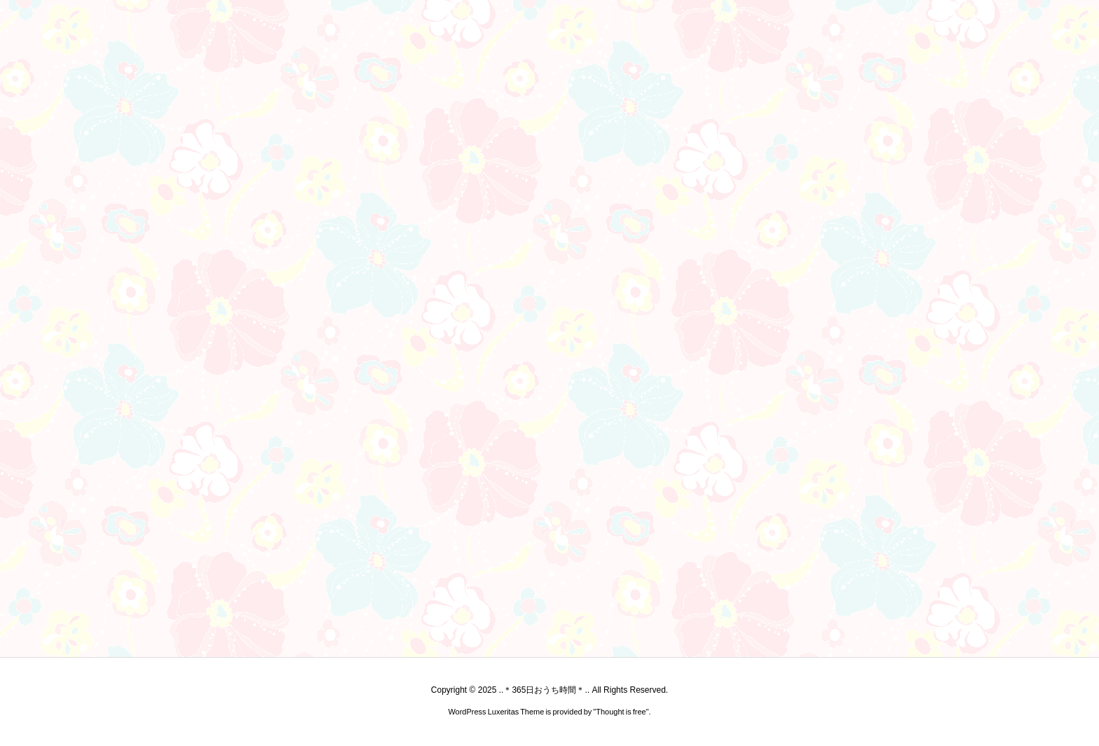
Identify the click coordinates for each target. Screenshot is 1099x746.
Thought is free (621, 711)
